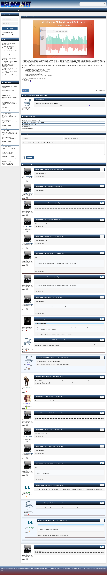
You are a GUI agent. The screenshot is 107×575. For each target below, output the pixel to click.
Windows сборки (16, 10)
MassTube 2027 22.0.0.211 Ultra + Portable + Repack (9, 62)
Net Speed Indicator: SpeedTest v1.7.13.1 (31, 120)
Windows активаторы (41, 10)
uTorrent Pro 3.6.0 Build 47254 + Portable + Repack (9, 69)
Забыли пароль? (5, 34)
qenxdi (41, 396)
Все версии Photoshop (27, 10)
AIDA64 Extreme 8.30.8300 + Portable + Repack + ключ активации (9, 65)
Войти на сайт (10, 28)
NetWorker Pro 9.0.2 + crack (33, 82)
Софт (3, 10)
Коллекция (60, 10)
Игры (67, 10)
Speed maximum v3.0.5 (28, 126)
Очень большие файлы (28, 128)
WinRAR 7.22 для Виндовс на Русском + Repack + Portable (9, 54)
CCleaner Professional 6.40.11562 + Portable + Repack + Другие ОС (9, 58)
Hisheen (42, 319)
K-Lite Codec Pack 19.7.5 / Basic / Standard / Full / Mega (9, 72)
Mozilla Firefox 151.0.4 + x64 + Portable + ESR (9, 44)
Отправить (29, 157)
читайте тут (90, 105)
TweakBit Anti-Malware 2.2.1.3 (29, 124)
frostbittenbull (45, 357)
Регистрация (15, 34)
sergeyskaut (43, 339)
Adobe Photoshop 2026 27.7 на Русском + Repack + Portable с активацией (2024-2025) (9, 47)
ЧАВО (78, 10)
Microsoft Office (52, 10)
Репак (8, 10)
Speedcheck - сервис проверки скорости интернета (34, 122)
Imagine (42, 485)
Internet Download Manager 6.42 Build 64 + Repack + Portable (9, 51)
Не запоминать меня (8, 32)
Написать (86, 10)
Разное (72, 10)
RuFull (41, 169)
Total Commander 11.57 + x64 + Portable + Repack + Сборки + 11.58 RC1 (9, 76)
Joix (42, 502)
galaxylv (42, 376)
